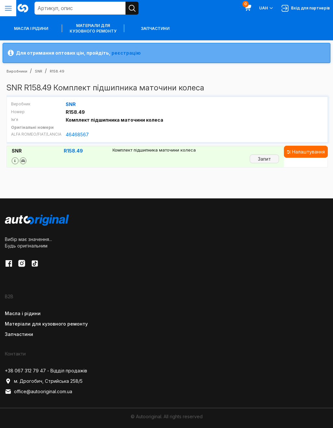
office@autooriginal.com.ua (38, 391)
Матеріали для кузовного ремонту (93, 28)
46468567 (77, 134)
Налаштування (306, 151)
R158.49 (73, 151)
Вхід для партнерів (306, 8)
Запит (264, 158)
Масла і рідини (23, 313)
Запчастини (155, 28)
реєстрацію (126, 53)
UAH (266, 8)
